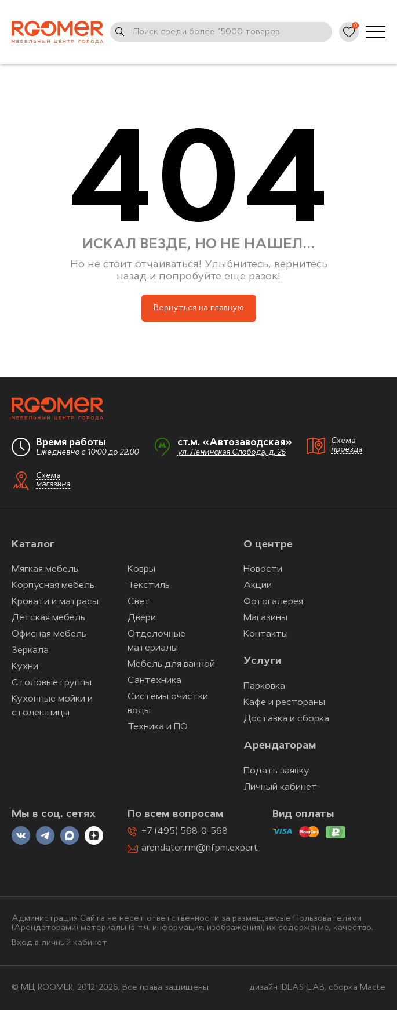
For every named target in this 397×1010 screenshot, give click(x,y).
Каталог (33, 544)
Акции (257, 585)
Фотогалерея (273, 601)
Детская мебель (48, 618)
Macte (372, 987)
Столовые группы (52, 683)
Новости (262, 569)
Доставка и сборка (286, 719)
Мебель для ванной (171, 664)
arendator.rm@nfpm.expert (199, 848)
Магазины (265, 618)
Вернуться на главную (199, 308)
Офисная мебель (49, 634)
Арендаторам (279, 745)
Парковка (264, 686)
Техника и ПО (158, 727)
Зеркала (30, 650)
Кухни (25, 666)
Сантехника (154, 680)
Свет (139, 601)
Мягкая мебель (45, 569)
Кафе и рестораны (284, 702)
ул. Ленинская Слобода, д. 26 (231, 452)
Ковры (141, 569)
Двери (142, 618)
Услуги (262, 661)
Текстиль (149, 585)
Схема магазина (53, 480)
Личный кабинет (280, 787)
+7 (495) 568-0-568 (184, 831)
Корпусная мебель (53, 585)
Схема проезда (346, 445)
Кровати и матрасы (55, 601)
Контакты (265, 634)
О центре (268, 544)
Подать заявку (276, 771)
